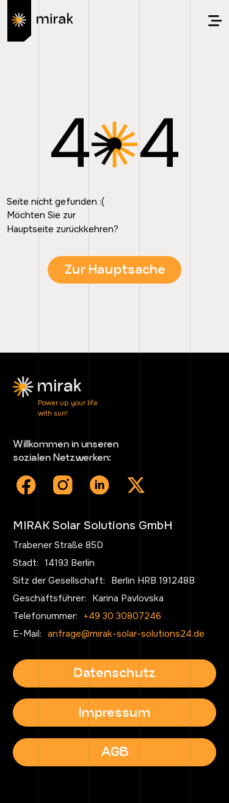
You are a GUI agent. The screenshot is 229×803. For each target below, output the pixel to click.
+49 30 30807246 (122, 616)
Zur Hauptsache (114, 269)
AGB (115, 751)
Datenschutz (114, 673)
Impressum (114, 712)
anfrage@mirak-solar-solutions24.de (126, 634)
